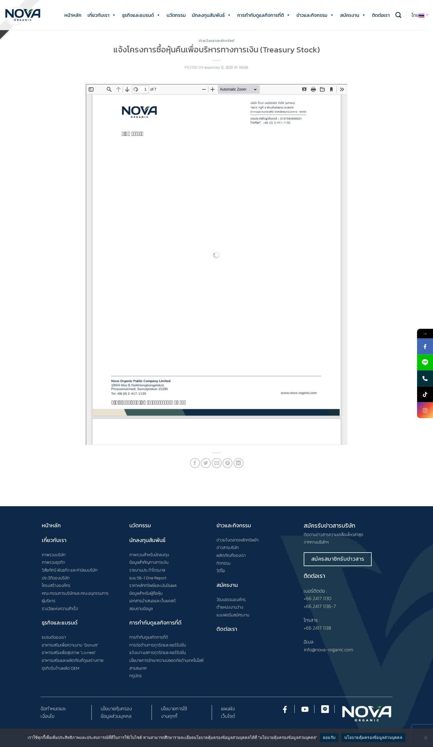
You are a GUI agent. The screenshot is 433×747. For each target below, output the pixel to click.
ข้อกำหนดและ (53, 708)
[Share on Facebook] (195, 463)
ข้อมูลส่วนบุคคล (116, 716)
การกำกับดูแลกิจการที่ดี (263, 15)
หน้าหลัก (72, 15)
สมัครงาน (353, 15)
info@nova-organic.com (328, 649)
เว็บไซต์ (228, 716)
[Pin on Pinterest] (227, 463)
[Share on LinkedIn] (239, 463)
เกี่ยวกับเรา (102, 15)
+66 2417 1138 (317, 627)
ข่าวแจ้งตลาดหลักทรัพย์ (217, 40)
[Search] (398, 14)
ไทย (420, 15)
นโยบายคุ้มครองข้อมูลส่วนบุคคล (373, 737)
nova (243, 67)
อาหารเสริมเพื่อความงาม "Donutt (69, 645)
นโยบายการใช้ (174, 708)
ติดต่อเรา (381, 15)
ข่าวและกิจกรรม (315, 15)
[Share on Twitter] (206, 463)
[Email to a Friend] (217, 463)
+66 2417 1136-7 (320, 606)
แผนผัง (228, 708)
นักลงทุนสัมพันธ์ (211, 15)
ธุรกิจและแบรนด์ (141, 15)
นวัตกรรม (176, 15)
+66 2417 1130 (317, 598)
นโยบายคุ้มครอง (116, 708)
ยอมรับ (329, 737)
